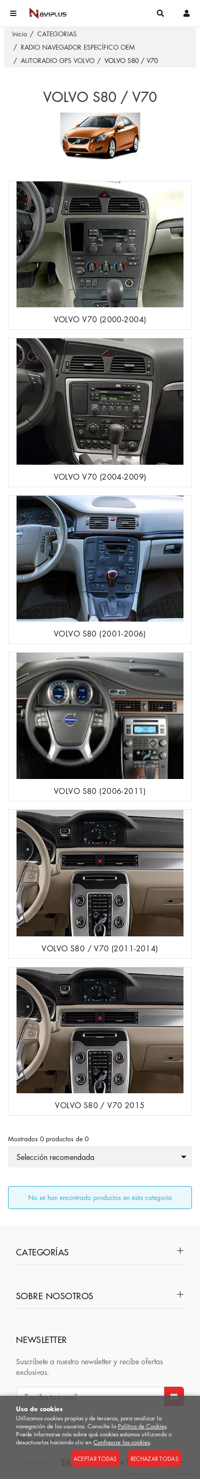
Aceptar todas (95, 1458)
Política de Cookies (142, 1426)
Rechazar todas (155, 1458)
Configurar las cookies (121, 1442)
